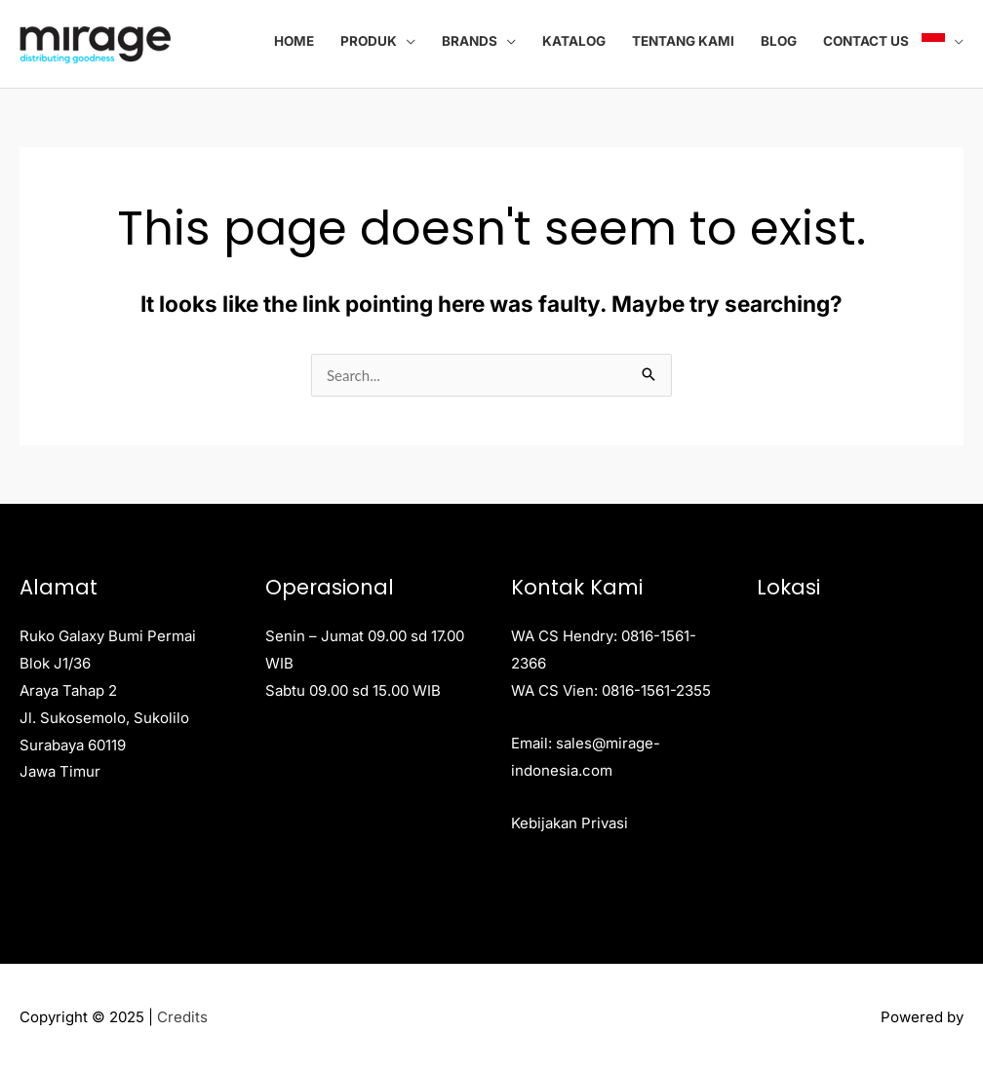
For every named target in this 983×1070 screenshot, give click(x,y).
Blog (779, 41)
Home (294, 41)
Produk (368, 41)
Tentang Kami (683, 41)
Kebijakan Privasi (569, 823)
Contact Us (866, 41)
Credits (182, 1017)
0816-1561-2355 (656, 690)
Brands (469, 41)
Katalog (574, 41)
